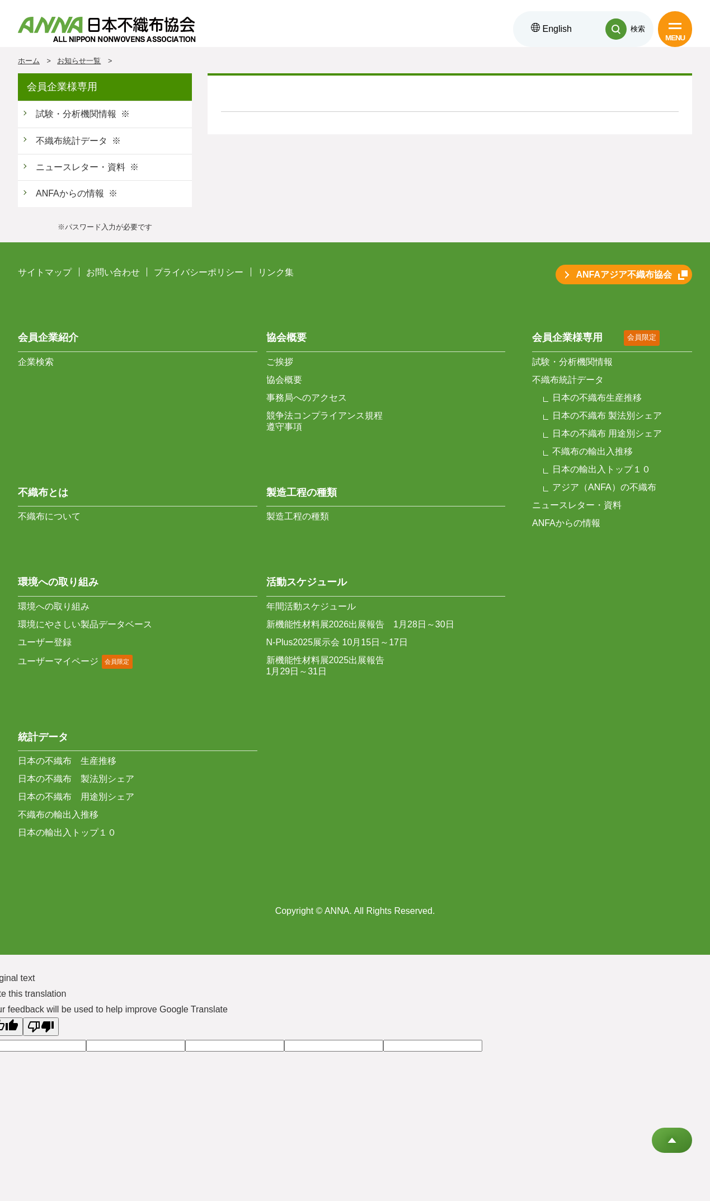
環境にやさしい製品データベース (85, 624)
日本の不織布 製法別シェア (76, 779)
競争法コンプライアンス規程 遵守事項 (324, 421)
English (551, 29)
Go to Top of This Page (672, 1140)
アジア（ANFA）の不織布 (604, 487)
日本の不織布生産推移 (597, 397)
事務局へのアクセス (306, 397)
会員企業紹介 (48, 337)
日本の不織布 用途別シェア (76, 796)
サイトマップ (45, 272)
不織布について (49, 516)
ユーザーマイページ (58, 661)
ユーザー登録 (45, 642)
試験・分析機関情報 (76, 114)
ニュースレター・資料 (80, 167)
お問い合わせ (113, 272)
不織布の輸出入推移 (58, 814)
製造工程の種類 (297, 516)
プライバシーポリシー (198, 272)
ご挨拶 (279, 362)
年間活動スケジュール (311, 606)
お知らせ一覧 (79, 61)
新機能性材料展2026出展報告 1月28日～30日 (360, 624)
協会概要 (284, 379)
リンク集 (276, 272)
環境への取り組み (54, 606)
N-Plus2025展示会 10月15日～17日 (337, 642)
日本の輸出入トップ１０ (67, 832)
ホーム (29, 61)
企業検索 (36, 362)
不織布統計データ (71, 141)
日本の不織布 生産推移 (67, 761)
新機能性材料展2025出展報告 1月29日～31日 (325, 665)
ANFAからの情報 (70, 193)
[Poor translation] (41, 1026)
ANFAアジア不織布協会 (624, 274)
